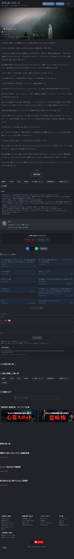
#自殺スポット (63, 182)
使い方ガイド (44, 518)
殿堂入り (3, 529)
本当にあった (11, 2)
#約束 (26, 182)
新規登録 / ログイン (64, 525)
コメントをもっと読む (37, 308)
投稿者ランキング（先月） (8, 537)
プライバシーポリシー (46, 523)
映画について (25, 523)
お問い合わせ (44, 525)
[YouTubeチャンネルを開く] (39, 542)
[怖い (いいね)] (30, 240)
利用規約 (3, 341)
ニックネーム (3, 314)
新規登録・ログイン (23, 343)
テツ (9, 222)
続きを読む (37, 174)
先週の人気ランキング (7, 525)
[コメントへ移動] (4, 547)
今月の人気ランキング (7, 527)
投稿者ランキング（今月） (8, 535)
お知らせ (61, 521)
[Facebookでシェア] (27, 248)
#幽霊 (3, 182)
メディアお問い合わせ (28, 521)
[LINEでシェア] (36, 248)
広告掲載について (27, 518)
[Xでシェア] (32, 248)
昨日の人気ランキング (7, 523)
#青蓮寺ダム (51, 182)
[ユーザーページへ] (3, 32)
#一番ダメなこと (37, 182)
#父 (19, 182)
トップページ (62, 518)
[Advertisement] (37, 432)
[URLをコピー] (43, 248)
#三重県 (4, 186)
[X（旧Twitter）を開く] (31, 542)
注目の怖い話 (5, 518)
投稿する (61, 523)
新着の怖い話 (5, 521)
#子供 (11, 182)
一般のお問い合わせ (27, 525)
